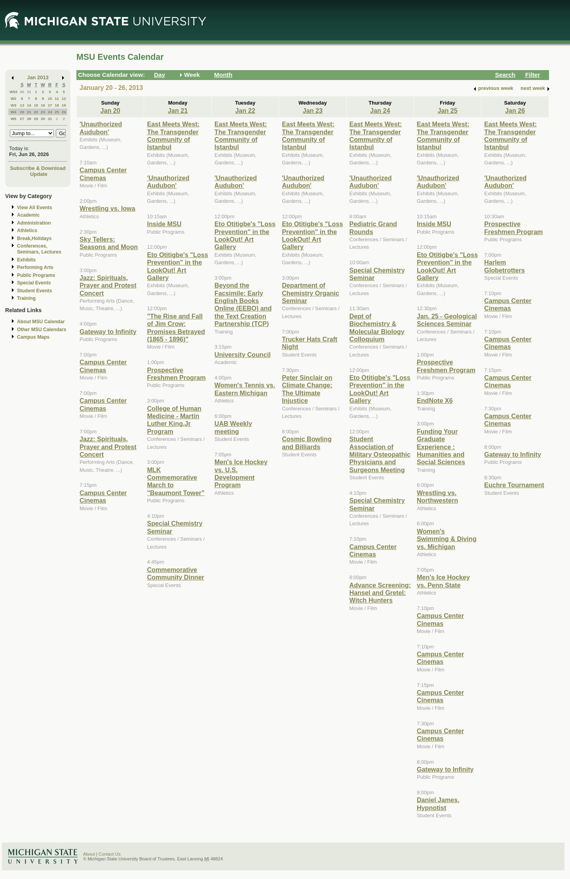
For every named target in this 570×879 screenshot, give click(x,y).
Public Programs (36, 275)
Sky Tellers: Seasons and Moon (109, 243)
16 (43, 105)
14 (29, 105)
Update (39, 174)
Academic (28, 215)
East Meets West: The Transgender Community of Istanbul (173, 135)
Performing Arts (35, 267)
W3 (14, 105)
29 (36, 118)
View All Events (34, 207)
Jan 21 (178, 110)
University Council (243, 354)
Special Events (34, 283)
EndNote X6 (435, 400)
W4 (14, 112)
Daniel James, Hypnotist (438, 803)
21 (29, 112)
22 (36, 112)
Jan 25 (447, 110)
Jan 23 (313, 110)
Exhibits (26, 260)
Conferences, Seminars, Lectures (39, 249)
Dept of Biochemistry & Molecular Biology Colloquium (377, 328)
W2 (14, 98)
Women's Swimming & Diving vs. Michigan (447, 539)
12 (64, 98)
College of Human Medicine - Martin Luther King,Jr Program (174, 420)
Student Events (34, 291)
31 (29, 92)
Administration (34, 223)
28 (29, 118)
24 (50, 112)
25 (57, 112)
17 (50, 105)
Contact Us (110, 854)
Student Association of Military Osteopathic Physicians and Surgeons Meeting (380, 454)
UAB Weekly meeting (233, 427)
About (89, 854)
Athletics (27, 230)
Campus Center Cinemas (103, 173)
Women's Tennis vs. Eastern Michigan (245, 388)
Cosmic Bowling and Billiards (307, 442)
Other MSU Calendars (41, 329)
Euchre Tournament (514, 484)
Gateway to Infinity (108, 331)
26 (64, 112)
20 (22, 112)
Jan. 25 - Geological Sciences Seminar (447, 320)
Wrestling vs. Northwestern (437, 496)
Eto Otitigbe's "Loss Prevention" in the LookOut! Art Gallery (177, 266)
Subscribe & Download (38, 168)
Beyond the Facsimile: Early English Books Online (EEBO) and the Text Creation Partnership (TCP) (243, 304)
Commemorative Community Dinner (175, 573)
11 (57, 98)
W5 (14, 118)
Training (26, 298)
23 (43, 112)
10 (50, 98)
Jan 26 (515, 110)
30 (22, 92)
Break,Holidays (34, 238)
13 (22, 105)
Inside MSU (164, 223)
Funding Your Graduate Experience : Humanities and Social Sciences (441, 447)
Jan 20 (110, 110)
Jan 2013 (38, 77)
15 (36, 105)
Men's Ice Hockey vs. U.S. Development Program (241, 473)
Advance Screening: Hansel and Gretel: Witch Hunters (380, 593)
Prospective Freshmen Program (176, 373)
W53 (13, 92)
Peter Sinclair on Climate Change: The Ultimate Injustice (307, 389)
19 (64, 105)
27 (22, 118)
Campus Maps (33, 337)
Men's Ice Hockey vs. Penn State (443, 581)
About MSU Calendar (41, 321)
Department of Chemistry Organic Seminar (310, 293)
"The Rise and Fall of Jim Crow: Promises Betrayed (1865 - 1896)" (176, 328)
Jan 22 (245, 110)
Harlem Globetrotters (504, 266)
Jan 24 (380, 110)
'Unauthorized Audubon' (101, 127)
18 (57, 105)
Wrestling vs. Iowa (107, 208)
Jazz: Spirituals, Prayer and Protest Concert (108, 285)
